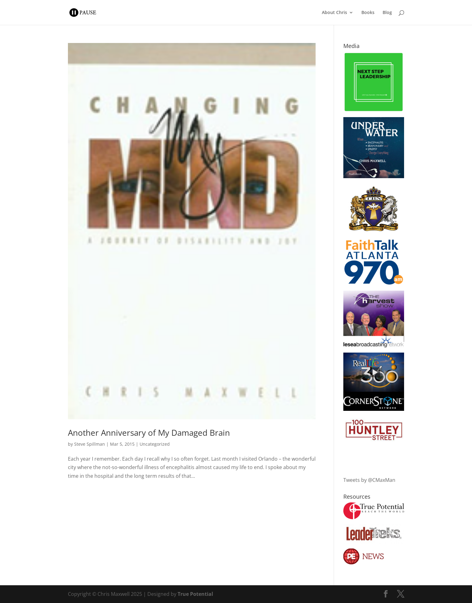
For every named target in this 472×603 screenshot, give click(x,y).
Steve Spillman (89, 444)
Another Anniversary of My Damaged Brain (149, 432)
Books (367, 12)
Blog (387, 12)
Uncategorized (155, 444)
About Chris (334, 12)
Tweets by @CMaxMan (369, 480)
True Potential (195, 594)
